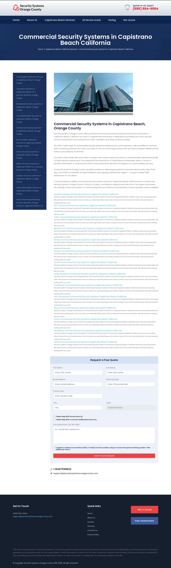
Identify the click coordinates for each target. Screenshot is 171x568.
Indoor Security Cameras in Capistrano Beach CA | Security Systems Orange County (29, 166)
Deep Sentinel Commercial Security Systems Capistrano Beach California (89, 273)
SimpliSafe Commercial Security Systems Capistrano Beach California (88, 330)
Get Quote (129, 20)
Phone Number (112, 379)
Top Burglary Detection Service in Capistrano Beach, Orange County (29, 79)
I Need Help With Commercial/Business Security (76, 420)
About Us (32, 20)
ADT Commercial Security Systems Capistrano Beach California (85, 205)
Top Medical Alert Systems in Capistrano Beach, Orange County (28, 118)
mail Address (59, 379)
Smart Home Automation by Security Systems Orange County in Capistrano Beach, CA (29, 202)
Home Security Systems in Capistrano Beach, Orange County (27, 154)
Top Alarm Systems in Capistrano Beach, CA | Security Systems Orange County (27, 93)
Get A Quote (144, 509)
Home (16, 20)
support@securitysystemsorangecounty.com (76, 473)
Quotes (90, 522)
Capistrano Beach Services (60, 20)
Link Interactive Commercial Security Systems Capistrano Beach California (90, 296)
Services (91, 526)
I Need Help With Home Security (69, 416)
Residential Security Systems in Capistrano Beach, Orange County (29, 107)
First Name (57, 367)
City (55, 403)
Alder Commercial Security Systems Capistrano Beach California (85, 217)
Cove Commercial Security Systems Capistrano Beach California (85, 262)
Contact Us (92, 530)
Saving (112, 20)
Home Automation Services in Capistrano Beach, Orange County (28, 190)
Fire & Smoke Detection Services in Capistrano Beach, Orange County (28, 142)
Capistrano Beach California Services (61, 49)
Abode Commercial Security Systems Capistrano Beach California (86, 194)
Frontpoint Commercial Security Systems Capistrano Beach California (88, 285)
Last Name (110, 367)
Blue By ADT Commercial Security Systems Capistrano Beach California (88, 228)
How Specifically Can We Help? (66, 424)
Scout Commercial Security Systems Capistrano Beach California (85, 319)
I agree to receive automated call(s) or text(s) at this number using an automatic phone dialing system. (103, 448)
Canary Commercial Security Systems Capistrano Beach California (86, 251)
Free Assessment (144, 520)
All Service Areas (91, 20)
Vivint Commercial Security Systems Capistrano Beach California (85, 342)
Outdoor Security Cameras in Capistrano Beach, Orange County (28, 178)
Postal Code (58, 391)
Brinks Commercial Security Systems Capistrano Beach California (86, 239)
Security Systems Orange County (38, 563)
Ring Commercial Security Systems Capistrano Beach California (85, 307)
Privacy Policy (93, 534)
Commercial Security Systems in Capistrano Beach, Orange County (28, 130)
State (108, 403)
